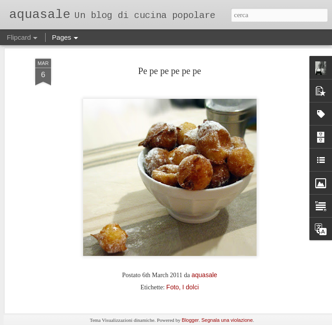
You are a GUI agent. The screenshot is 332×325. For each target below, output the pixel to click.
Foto (172, 229)
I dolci (190, 229)
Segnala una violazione (227, 320)
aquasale (204, 217)
